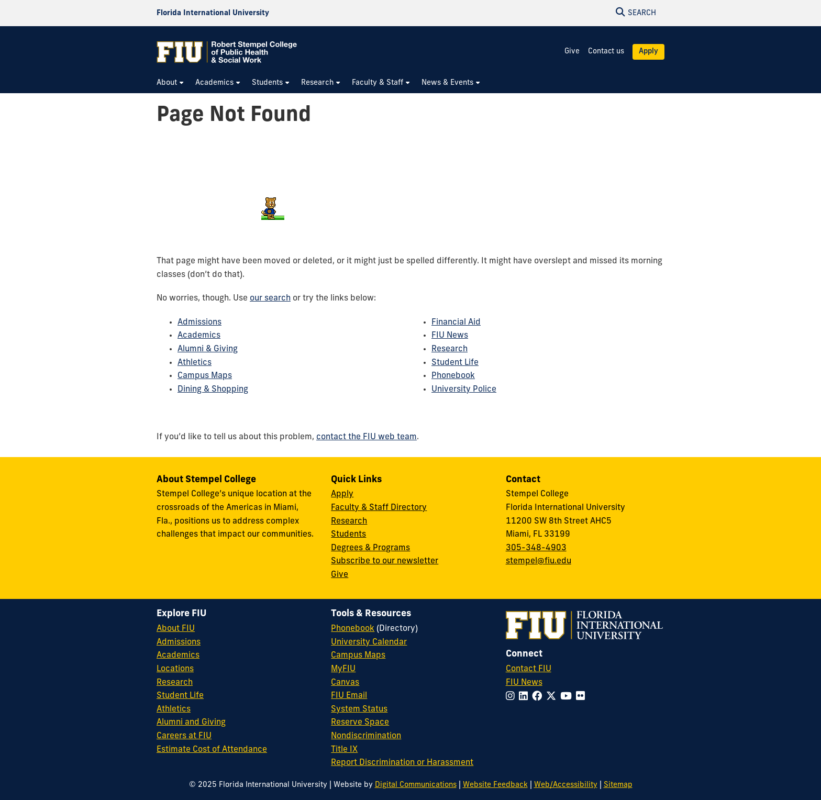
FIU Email (349, 696)
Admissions (199, 322)
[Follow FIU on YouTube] (568, 697)
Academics (198, 335)
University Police (463, 389)
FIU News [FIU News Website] (524, 683)
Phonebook (453, 376)
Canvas (345, 683)
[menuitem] (170, 83)
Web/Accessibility (565, 785)
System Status (359, 709)
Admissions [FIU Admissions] (179, 642)
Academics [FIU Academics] (178, 655)
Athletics (194, 363)
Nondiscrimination (366, 736)
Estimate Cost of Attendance (212, 750)
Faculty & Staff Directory (379, 508)
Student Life (455, 363)
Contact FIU (528, 669)
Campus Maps (204, 376)
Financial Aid (456, 322)
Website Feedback (495, 785)
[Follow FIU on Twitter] (553, 697)
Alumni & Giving (207, 349)
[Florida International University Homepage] (213, 13)
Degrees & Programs (370, 548)
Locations (175, 669)
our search (270, 298)
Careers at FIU (184, 736)
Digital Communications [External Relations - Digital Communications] (416, 785)
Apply (648, 51)
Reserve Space (360, 722)
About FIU (176, 629)
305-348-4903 (536, 548)
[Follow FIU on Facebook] (539, 697)
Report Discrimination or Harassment (402, 763)
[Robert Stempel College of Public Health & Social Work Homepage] (227, 52)
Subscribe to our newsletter (384, 561)
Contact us (606, 51)
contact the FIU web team (366, 437)
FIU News (449, 335)
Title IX (344, 750)
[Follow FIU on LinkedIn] (525, 697)
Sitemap (618, 785)
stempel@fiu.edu (538, 561)
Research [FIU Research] (175, 683)
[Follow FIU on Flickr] (582, 697)
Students (348, 534)
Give (572, 51)
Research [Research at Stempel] (349, 521)
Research (449, 349)
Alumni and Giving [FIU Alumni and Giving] (191, 722)
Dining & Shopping (212, 389)
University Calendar (369, 642)
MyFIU (343, 669)
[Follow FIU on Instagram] (512, 697)
